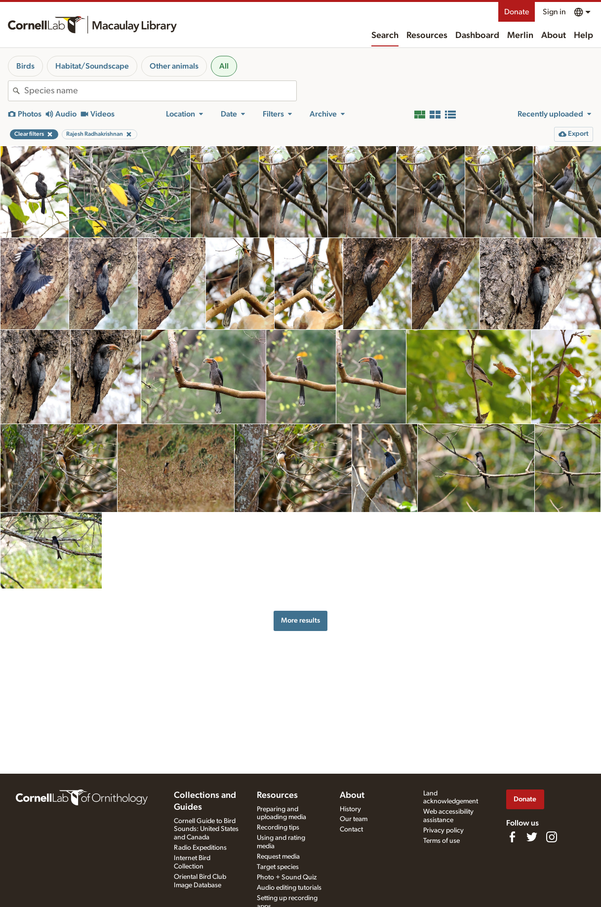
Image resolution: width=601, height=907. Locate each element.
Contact (351, 829)
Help (583, 35)
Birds (25, 66)
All (224, 66)
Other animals (174, 66)
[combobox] (160, 91)
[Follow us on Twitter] (532, 837)
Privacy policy (443, 830)
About (553, 35)
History (350, 809)
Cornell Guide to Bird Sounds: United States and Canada (206, 829)
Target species (278, 867)
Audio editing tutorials (289, 887)
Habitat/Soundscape (92, 66)
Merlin (520, 35)
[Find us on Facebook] (512, 837)
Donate (516, 12)
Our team (353, 819)
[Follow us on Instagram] (552, 837)
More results (300, 620)
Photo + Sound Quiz (287, 877)
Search (385, 35)
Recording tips (278, 827)
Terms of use (441, 840)
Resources (426, 35)
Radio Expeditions (200, 847)
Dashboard (477, 35)
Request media (278, 856)
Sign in (554, 12)
